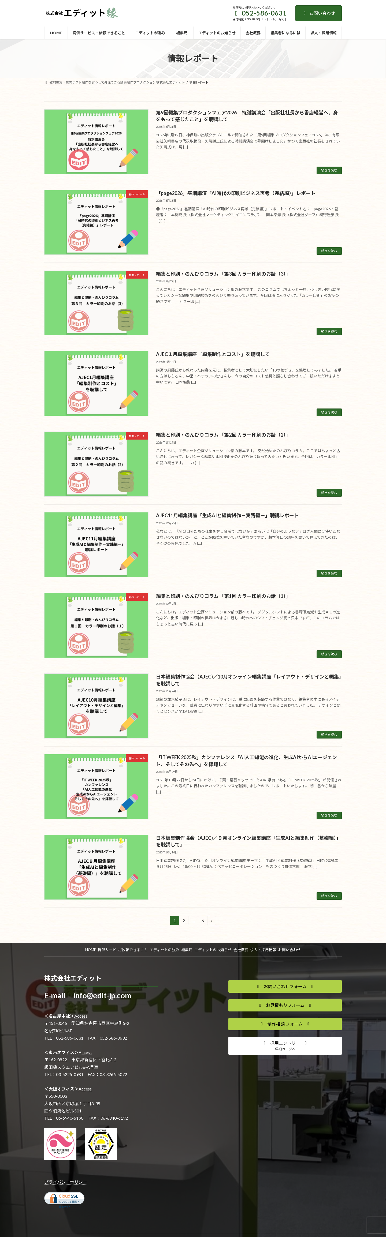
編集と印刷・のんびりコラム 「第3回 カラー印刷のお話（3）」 (223, 274)
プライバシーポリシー (65, 1181)
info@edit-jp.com (102, 995)
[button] (285, 986)
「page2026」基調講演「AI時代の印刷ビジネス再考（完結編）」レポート (236, 193)
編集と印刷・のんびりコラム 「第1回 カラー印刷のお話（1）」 (223, 596)
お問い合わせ (318, 13)
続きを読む (329, 170)
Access (80, 1015)
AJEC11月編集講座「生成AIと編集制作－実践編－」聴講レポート (227, 515)
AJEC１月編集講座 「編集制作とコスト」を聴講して (213, 354)
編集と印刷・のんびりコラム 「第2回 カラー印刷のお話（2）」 (223, 435)
